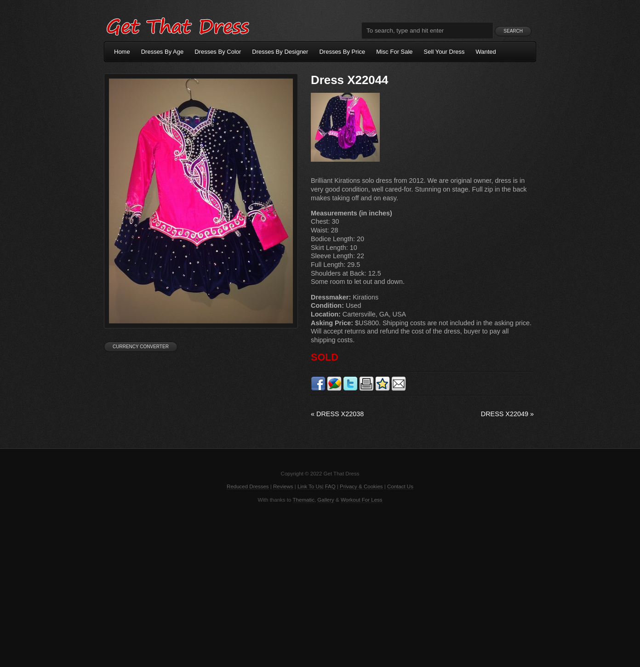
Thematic (303, 500)
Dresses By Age (162, 51)
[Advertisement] (320, 584)
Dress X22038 (337, 414)
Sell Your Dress (444, 51)
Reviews (283, 486)
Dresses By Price (342, 51)
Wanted (486, 51)
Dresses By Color (217, 51)
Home (122, 51)
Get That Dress (177, 25)
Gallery (325, 500)
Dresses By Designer (280, 51)
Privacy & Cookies (361, 486)
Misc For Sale (394, 51)
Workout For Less (362, 500)
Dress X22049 (507, 414)
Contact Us (400, 486)
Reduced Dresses (248, 486)
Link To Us (309, 486)
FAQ (330, 486)
